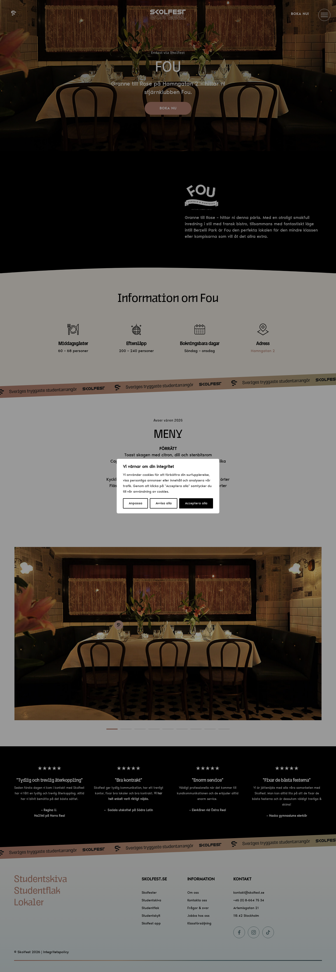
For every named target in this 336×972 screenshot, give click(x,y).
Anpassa (135, 503)
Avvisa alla (164, 503)
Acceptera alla (196, 503)
